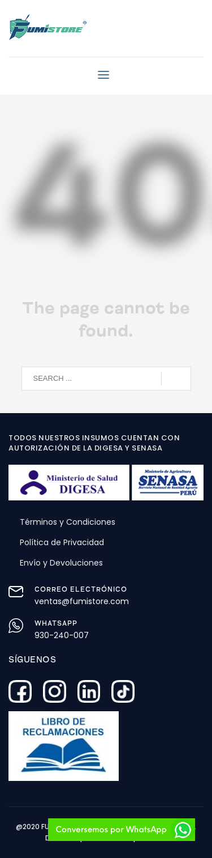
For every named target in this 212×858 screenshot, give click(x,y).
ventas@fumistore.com (81, 601)
